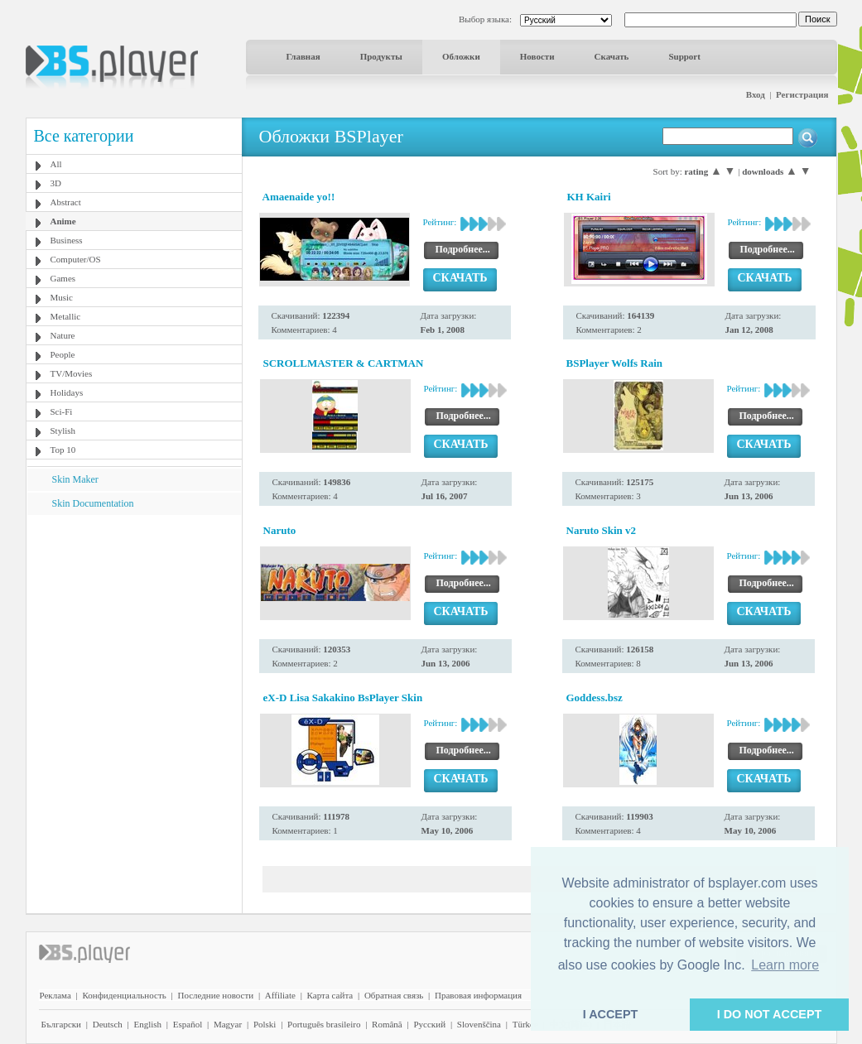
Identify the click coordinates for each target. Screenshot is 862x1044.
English (147, 1024)
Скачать (612, 56)
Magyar (228, 1024)
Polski (265, 1024)
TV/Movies (72, 373)
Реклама (55, 995)
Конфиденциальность (124, 995)
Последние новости (215, 995)
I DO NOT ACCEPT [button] (769, 1014)
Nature (63, 335)
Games (63, 278)
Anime (63, 221)
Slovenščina (479, 1024)
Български (61, 1024)
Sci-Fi (62, 411)
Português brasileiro (323, 1024)
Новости (537, 56)
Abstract (66, 202)
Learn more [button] (785, 965)
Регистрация (802, 94)
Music (62, 297)
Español (187, 1024)
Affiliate (280, 995)
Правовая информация (478, 995)
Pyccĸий (429, 1024)
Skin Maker (75, 479)
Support (684, 56)
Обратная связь (393, 995)
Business (67, 240)
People (63, 354)
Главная (303, 56)
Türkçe (525, 1024)
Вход (755, 94)
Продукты (381, 56)
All (56, 164)
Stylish (63, 430)
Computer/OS (76, 259)
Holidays (67, 392)
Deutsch (108, 1024)
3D (56, 183)
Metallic (66, 316)
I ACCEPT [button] (610, 1014)
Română (387, 1024)
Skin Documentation (93, 503)
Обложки (461, 56)
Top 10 (63, 450)
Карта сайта (330, 995)
